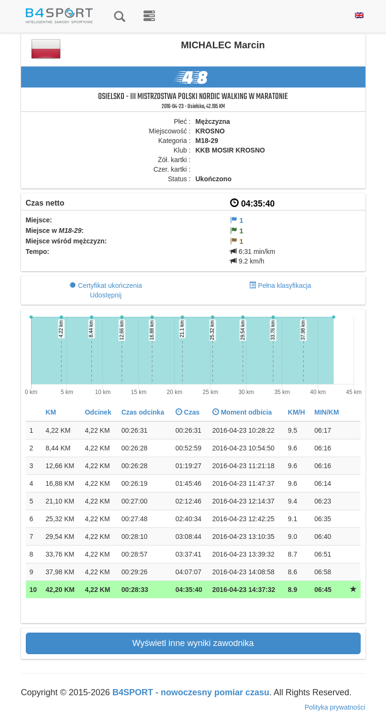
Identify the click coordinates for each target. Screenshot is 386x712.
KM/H (296, 412)
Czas (188, 412)
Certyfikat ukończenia (110, 285)
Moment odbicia (242, 412)
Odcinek (98, 412)
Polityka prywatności (335, 707)
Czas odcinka (142, 412)
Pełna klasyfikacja (284, 285)
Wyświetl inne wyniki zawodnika (193, 643)
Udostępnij (105, 295)
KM (50, 412)
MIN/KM (326, 412)
